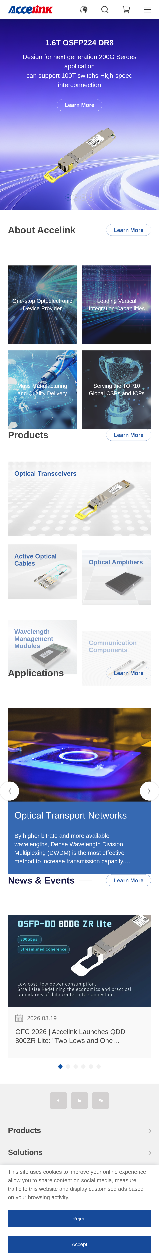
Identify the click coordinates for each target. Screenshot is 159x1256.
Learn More (79, 105)
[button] (68, 197)
